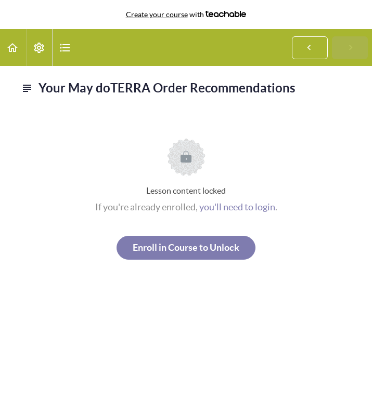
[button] (13, 47)
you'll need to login (237, 207)
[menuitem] (39, 47)
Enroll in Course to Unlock (186, 247)
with (186, 14)
